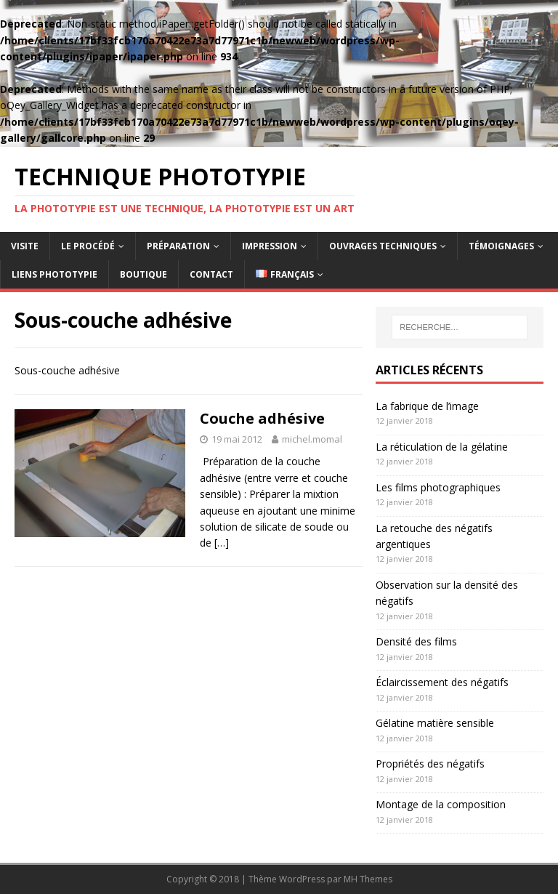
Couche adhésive (262, 418)
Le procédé (88, 246)
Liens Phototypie (54, 274)
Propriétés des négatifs (430, 763)
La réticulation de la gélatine (442, 447)
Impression (269, 246)
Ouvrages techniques (383, 246)
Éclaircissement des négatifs (442, 682)
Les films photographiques (438, 487)
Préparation (178, 246)
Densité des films (416, 641)
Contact (211, 274)
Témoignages (501, 246)
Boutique (143, 274)
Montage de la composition (441, 804)
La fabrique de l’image (427, 406)
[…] (221, 542)
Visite (25, 246)
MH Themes (368, 879)
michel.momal (312, 439)
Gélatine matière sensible (435, 723)
